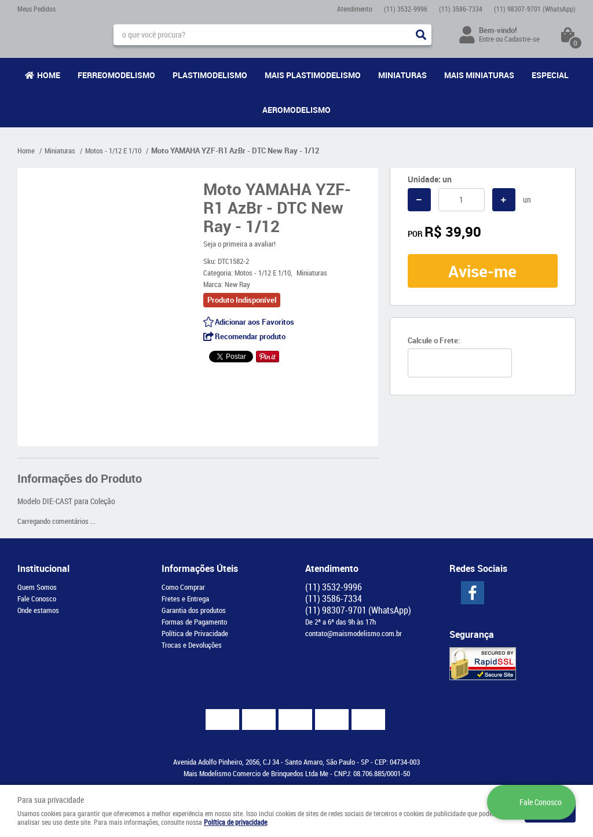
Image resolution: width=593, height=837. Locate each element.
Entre (486, 39)
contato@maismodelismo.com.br (353, 633)
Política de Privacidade (195, 633)
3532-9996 (405, 8)
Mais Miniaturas (479, 74)
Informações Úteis (200, 568)
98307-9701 (535, 8)
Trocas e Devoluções (192, 645)
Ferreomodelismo (116, 74)
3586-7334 (460, 8)
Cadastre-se (522, 39)
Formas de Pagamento (194, 621)
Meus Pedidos (36, 8)
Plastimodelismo (210, 74)
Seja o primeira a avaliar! (239, 243)
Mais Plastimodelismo (313, 74)
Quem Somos (37, 587)
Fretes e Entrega (185, 598)
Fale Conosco (36, 598)
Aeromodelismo (296, 109)
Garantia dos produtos (194, 610)
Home (48, 74)
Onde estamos (38, 610)
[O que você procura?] (421, 34)
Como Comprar (183, 587)
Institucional (43, 568)
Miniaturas (402, 74)
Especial (550, 74)
